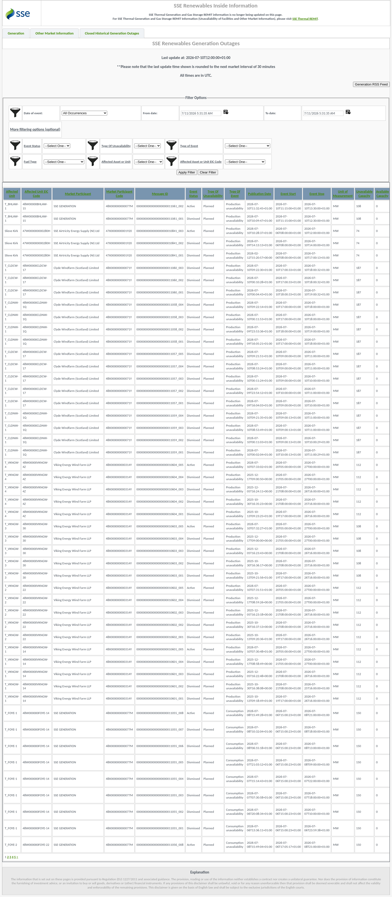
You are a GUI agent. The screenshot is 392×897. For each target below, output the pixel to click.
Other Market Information (55, 33)
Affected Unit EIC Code (36, 193)
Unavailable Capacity (364, 193)
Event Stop (317, 194)
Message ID (160, 194)
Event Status (193, 193)
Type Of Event (235, 193)
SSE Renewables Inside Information (216, 5)
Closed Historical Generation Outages (112, 33)
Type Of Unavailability (213, 193)
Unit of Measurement (343, 193)
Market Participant (78, 194)
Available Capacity (382, 193)
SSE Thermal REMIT (305, 18)
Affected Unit (12, 193)
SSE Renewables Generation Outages (196, 43)
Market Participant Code (119, 193)
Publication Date (259, 194)
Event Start (288, 194)
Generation (16, 33)
